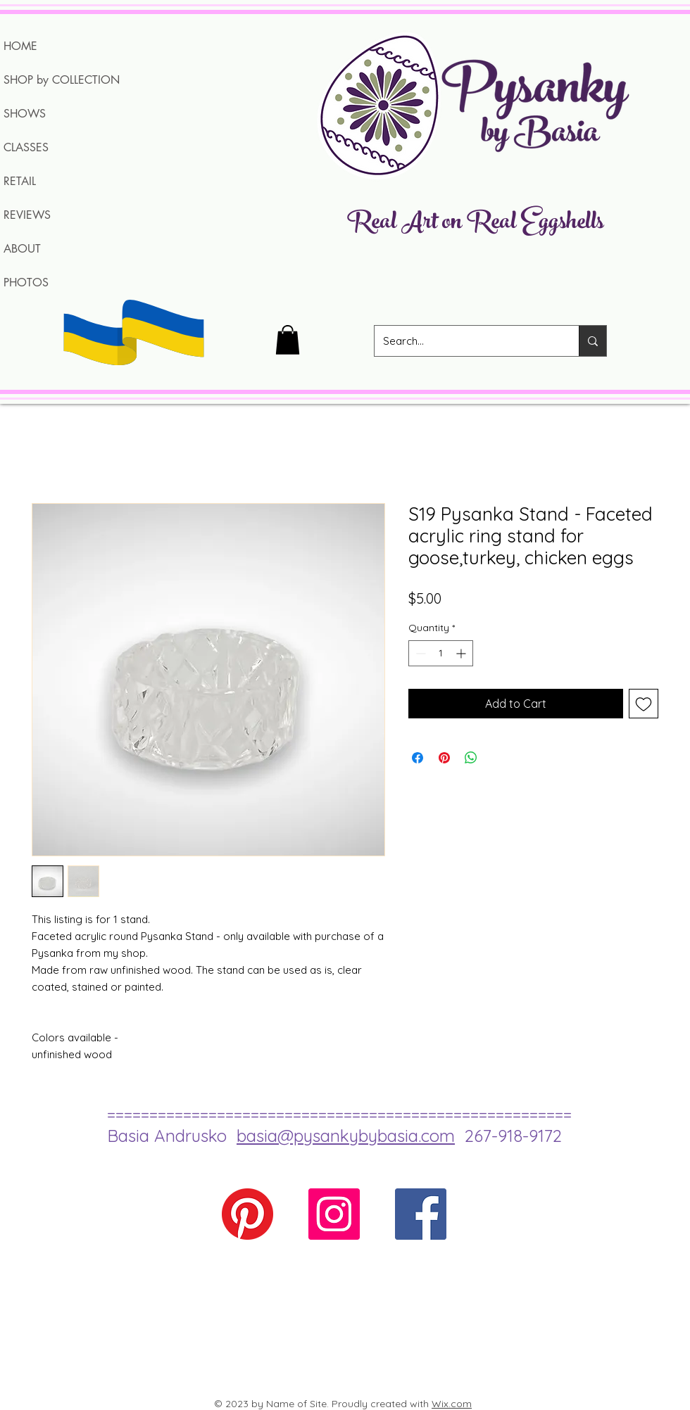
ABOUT (22, 248)
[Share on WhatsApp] (471, 757)
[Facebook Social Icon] (420, 1214)
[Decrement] (419, 653)
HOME (20, 46)
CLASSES (26, 147)
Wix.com (452, 1403)
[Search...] (466, 341)
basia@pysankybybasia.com (346, 1135)
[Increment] (462, 653)
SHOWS (25, 113)
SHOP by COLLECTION (62, 79)
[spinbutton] (440, 653)
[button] (287, 340)
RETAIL (20, 181)
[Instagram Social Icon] (334, 1214)
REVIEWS (27, 215)
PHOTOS (26, 282)
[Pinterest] (247, 1214)
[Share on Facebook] (417, 757)
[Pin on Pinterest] (444, 757)
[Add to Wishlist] (643, 703)
